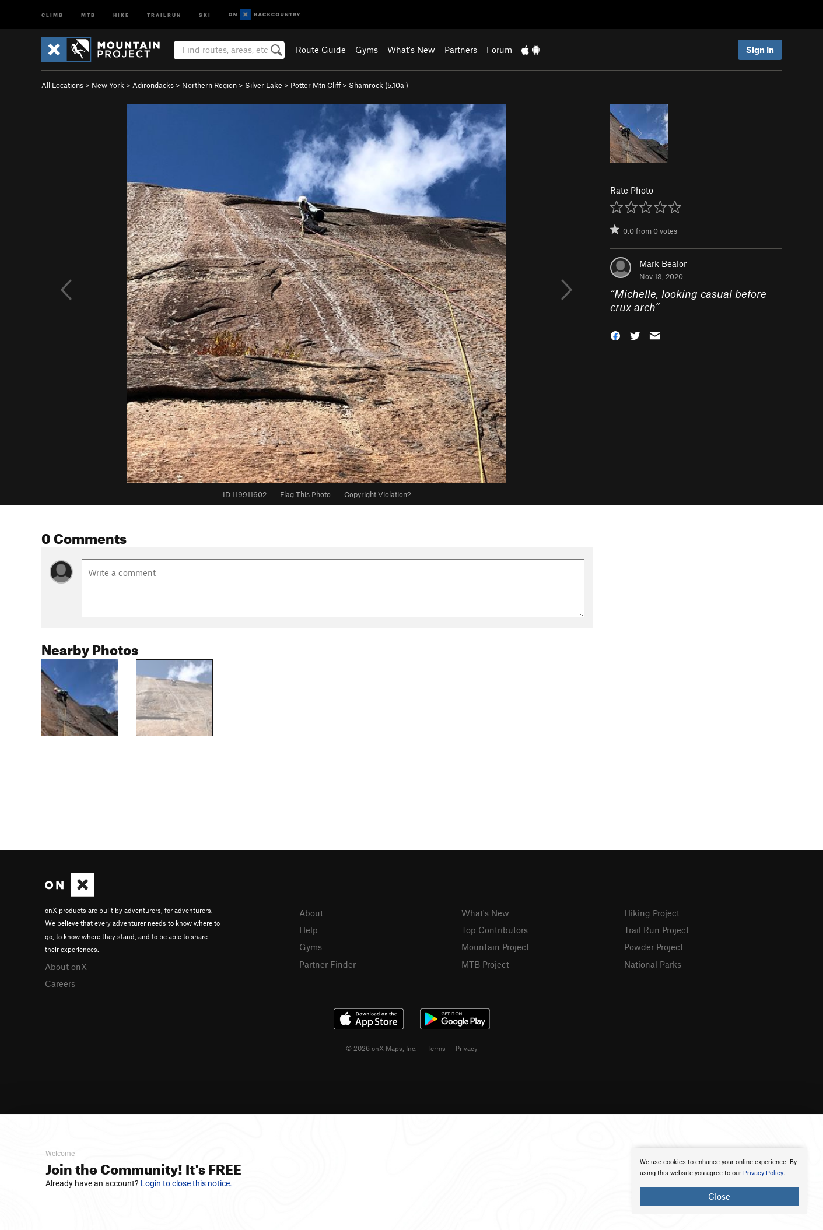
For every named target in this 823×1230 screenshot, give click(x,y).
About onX (66, 966)
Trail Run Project (656, 930)
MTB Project (485, 964)
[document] (719, 1181)
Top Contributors (494, 930)
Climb (52, 14)
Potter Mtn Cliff (315, 85)
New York (108, 85)
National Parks (652, 964)
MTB (88, 14)
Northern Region (209, 85)
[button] (615, 334)
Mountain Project (495, 946)
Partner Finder (327, 964)
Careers (60, 983)
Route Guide (321, 49)
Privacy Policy (763, 1173)
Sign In (760, 49)
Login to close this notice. (186, 1183)
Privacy (467, 1048)
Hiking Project (652, 913)
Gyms (366, 49)
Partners (460, 49)
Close (719, 1196)
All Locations (62, 85)
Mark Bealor (663, 263)
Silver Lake (263, 85)
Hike (121, 14)
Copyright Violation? (377, 494)
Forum (499, 49)
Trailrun (164, 14)
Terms (436, 1048)
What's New (411, 49)
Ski (205, 14)
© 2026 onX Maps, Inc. (381, 1048)
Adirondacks (153, 85)
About (311, 913)
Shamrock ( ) (378, 85)
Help (308, 930)
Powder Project (653, 946)
